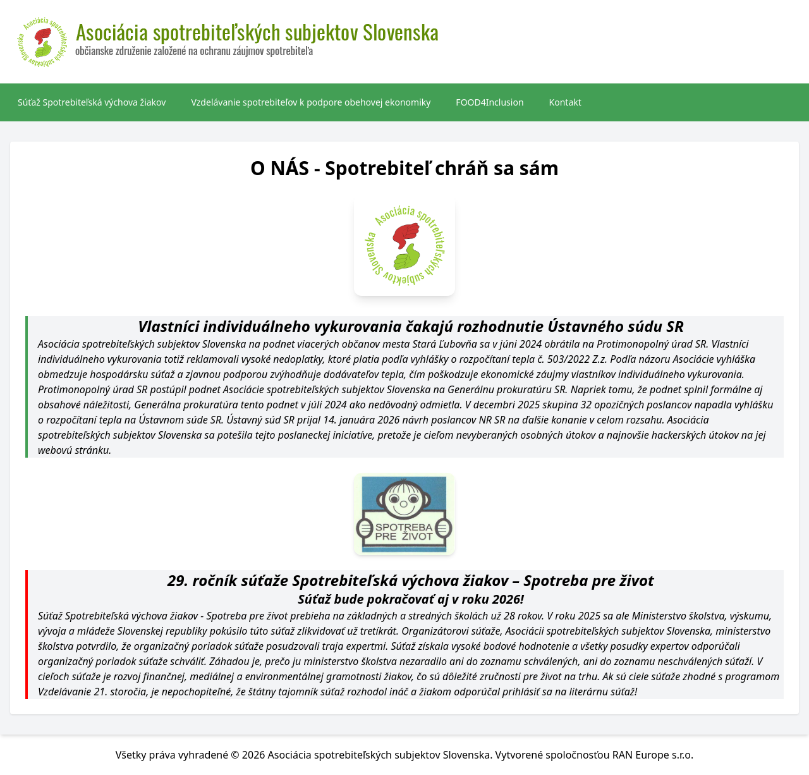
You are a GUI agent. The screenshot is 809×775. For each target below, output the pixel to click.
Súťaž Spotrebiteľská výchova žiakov (92, 102)
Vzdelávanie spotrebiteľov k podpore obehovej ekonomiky (310, 102)
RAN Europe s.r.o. (653, 755)
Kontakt (565, 102)
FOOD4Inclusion (489, 102)
